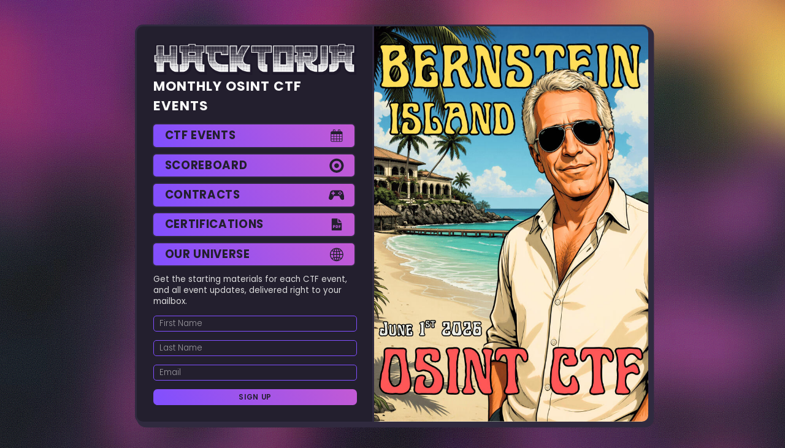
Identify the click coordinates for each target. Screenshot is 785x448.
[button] (253, 135)
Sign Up (255, 397)
